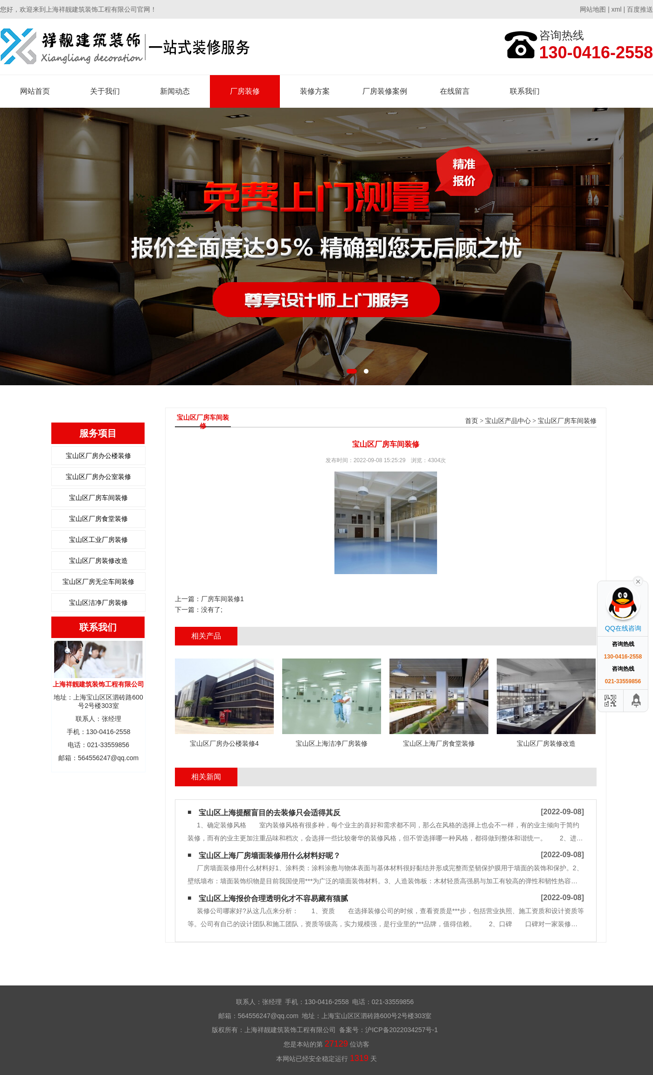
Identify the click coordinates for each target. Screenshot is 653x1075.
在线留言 (455, 91)
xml (616, 9)
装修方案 (315, 91)
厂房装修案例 (384, 91)
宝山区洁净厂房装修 (98, 602)
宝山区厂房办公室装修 (98, 476)
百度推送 (640, 9)
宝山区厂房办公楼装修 (98, 455)
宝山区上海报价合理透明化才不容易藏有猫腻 (273, 898)
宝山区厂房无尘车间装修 (98, 581)
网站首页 (35, 91)
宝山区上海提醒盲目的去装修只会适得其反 (269, 813)
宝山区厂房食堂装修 (98, 518)
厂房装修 (245, 91)
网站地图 (593, 9)
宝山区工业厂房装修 (98, 539)
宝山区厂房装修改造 (98, 560)
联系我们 (525, 91)
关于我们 (105, 91)
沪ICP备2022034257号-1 (401, 1029)
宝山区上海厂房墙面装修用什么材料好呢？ (269, 856)
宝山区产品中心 (508, 420)
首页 (471, 420)
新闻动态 (175, 91)
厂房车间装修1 (222, 599)
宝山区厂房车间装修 (98, 497)
